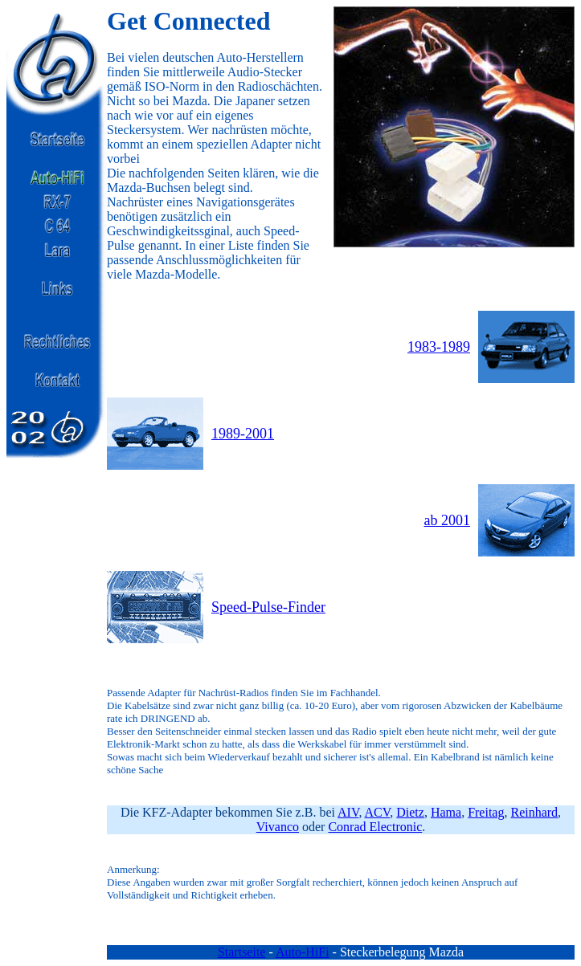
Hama (446, 812)
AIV (348, 812)
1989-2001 (242, 434)
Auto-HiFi (302, 952)
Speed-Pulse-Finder (268, 607)
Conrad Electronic (375, 827)
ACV (378, 812)
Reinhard (534, 812)
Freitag (486, 812)
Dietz (410, 812)
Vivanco (277, 827)
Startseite (242, 952)
